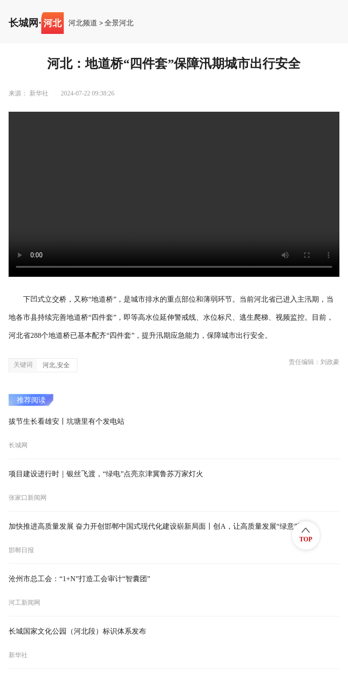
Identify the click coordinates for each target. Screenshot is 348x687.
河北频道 (82, 23)
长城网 (23, 23)
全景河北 (119, 23)
